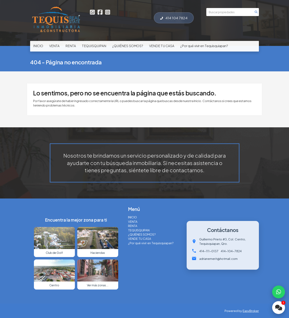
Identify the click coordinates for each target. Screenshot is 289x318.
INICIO (38, 46)
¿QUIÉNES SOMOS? (127, 46)
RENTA (70, 46)
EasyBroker (251, 311)
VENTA (54, 46)
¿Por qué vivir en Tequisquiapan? (204, 46)
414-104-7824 (231, 251)
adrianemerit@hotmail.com (218, 258)
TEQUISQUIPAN (94, 46)
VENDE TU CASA (161, 46)
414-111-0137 (208, 251)
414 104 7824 (173, 18)
